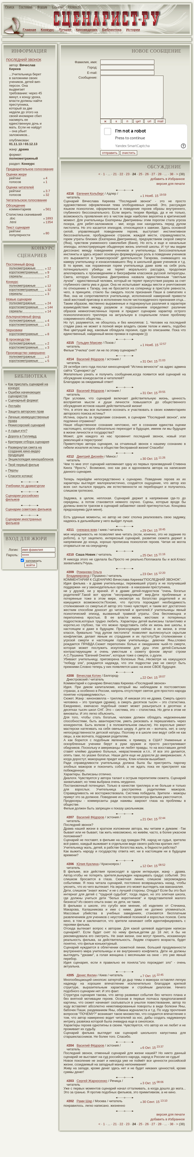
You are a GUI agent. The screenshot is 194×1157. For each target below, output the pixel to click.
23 (127, 185)
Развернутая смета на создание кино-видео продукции (25, 451)
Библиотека (111, 30)
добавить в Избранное (167, 190)
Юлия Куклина (88, 875)
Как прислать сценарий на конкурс (28, 386)
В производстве (18, 339)
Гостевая (26, 7)
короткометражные (23, 272)
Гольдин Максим (89, 354)
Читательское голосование (26, 200)
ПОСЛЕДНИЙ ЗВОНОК (23, 60)
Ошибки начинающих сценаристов (24, 394)
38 (171, 185)
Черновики (14, 330)
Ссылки (57, 7)
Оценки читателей (20, 187)
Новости (74, 7)
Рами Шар (84, 1112)
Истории (133, 30)
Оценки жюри (16, 174)
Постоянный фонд (20, 264)
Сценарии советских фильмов (29, 509)
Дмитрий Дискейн (90, 468)
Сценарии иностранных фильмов (23, 521)
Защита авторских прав (26, 411)
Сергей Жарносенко (92, 1092)
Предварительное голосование (30, 169)
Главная (29, 30)
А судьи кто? (17, 431)
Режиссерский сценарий (26, 425)
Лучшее (65, 30)
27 (153, 185)
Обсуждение (15, 205)
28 (159, 185)
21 (115, 185)
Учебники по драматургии (25, 486)
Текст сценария (18, 227)
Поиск (9, 7)
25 (140, 185)
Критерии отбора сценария (28, 442)
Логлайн (14, 406)
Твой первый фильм (23, 465)
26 (147, 185)
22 (121, 185)
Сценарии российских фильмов (22, 497)
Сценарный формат (23, 400)
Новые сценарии (19, 299)
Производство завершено (25, 353)
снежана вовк (87, 541)
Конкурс (47, 30)
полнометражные (22, 268)
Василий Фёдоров (90, 370)
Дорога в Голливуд (22, 436)
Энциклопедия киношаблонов (31, 459)
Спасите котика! (20, 476)
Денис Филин (87, 986)
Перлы (13, 470)
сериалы (15, 276)
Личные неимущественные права (28, 419)
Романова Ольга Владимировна (84, 585)
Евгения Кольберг (90, 205)
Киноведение (86, 30)
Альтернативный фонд (23, 317)
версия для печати (170, 195)
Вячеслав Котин (89, 687)
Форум (42, 7)
